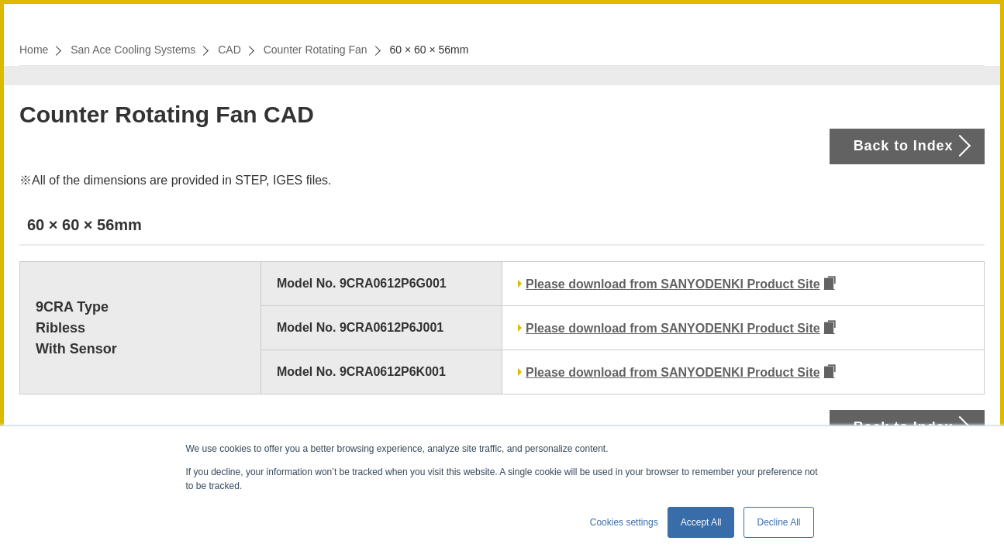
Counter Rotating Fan (315, 49)
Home (33, 49)
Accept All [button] (701, 522)
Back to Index (904, 145)
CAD (229, 49)
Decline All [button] (778, 522)
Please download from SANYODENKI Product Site (673, 284)
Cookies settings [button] (624, 522)
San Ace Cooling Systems (133, 49)
